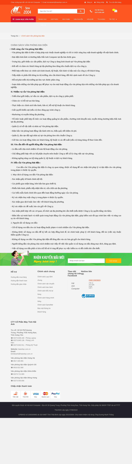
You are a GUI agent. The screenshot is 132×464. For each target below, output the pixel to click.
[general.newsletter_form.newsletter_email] (86, 260)
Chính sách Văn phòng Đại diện (29, 45)
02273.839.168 (99, 12)
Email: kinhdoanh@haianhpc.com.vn (55, 2)
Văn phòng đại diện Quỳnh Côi (23, 365)
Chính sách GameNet (45, 305)
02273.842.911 (18, 345)
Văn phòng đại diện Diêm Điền (23, 371)
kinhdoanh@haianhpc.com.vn (22, 354)
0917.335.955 (18, 361)
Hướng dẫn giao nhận (19, 284)
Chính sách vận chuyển (46, 284)
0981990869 (92, 280)
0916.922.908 (18, 367)
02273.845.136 (18, 340)
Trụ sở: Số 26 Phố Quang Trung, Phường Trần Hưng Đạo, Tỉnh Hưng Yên (24, 332)
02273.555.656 (18, 381)
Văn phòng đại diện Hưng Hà (23, 358)
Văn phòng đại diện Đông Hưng (24, 378)
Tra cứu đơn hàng (115, 2)
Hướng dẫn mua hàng (19, 277)
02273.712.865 (18, 374)
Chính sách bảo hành (45, 287)
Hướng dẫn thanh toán (19, 281)
